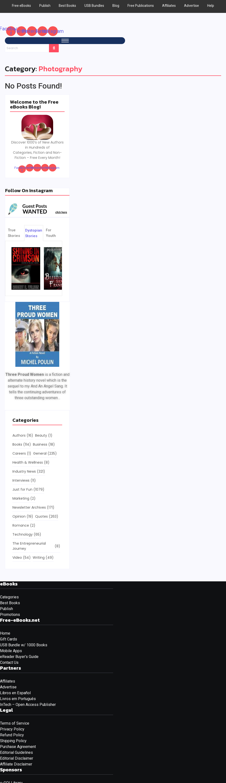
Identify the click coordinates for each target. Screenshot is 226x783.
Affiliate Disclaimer (16, 764)
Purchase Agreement (18, 746)
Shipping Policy (13, 740)
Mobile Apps (11, 650)
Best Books (10, 603)
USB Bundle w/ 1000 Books (23, 645)
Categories (9, 597)
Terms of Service (14, 723)
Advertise (8, 687)
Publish (6, 608)
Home (5, 633)
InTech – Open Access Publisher (28, 704)
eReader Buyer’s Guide (19, 656)
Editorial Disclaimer (16, 758)
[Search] (27, 48)
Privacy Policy (12, 729)
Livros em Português (18, 698)
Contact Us (9, 662)
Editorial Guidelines (16, 752)
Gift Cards (8, 639)
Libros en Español (15, 693)
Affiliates (7, 681)
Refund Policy (12, 735)
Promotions (10, 614)
